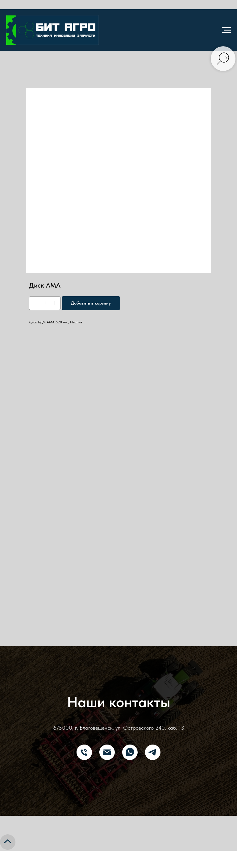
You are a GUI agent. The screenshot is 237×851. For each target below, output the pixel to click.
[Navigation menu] (226, 30)
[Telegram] (152, 752)
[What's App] (130, 752)
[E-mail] (107, 752)
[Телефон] (84, 752)
